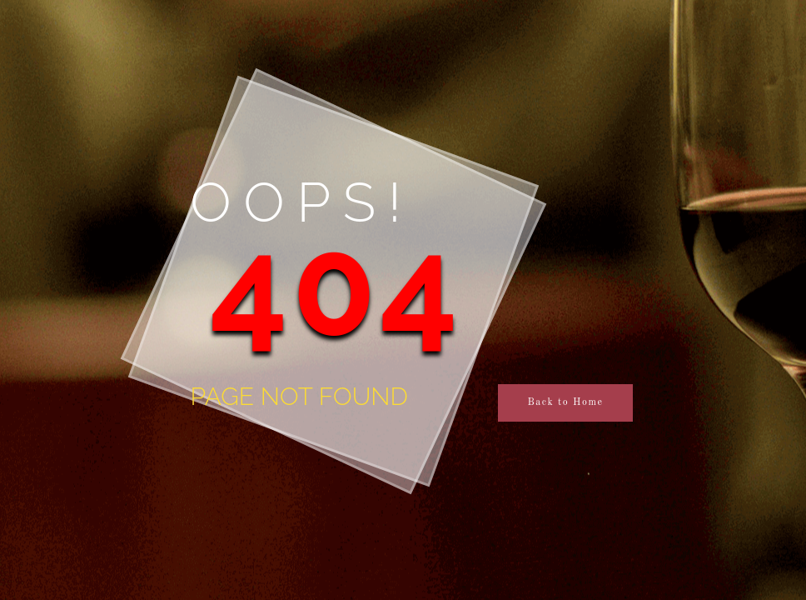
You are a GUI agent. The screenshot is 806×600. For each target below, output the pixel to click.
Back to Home (565, 403)
